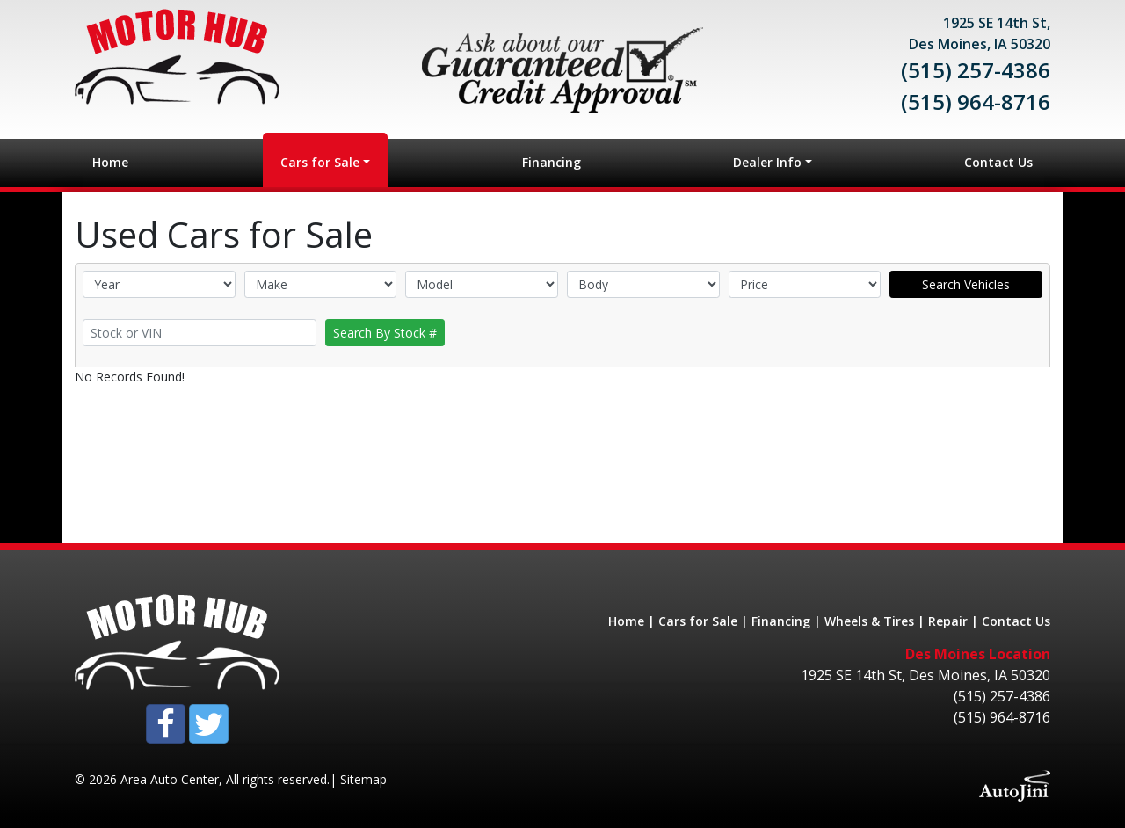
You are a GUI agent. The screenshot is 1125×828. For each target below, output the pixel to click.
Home (626, 621)
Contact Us (1016, 621)
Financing (780, 621)
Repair (948, 621)
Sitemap (363, 779)
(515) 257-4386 (975, 69)
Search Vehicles (966, 284)
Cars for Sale (697, 621)
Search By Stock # (385, 332)
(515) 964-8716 (975, 101)
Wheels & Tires (869, 621)
